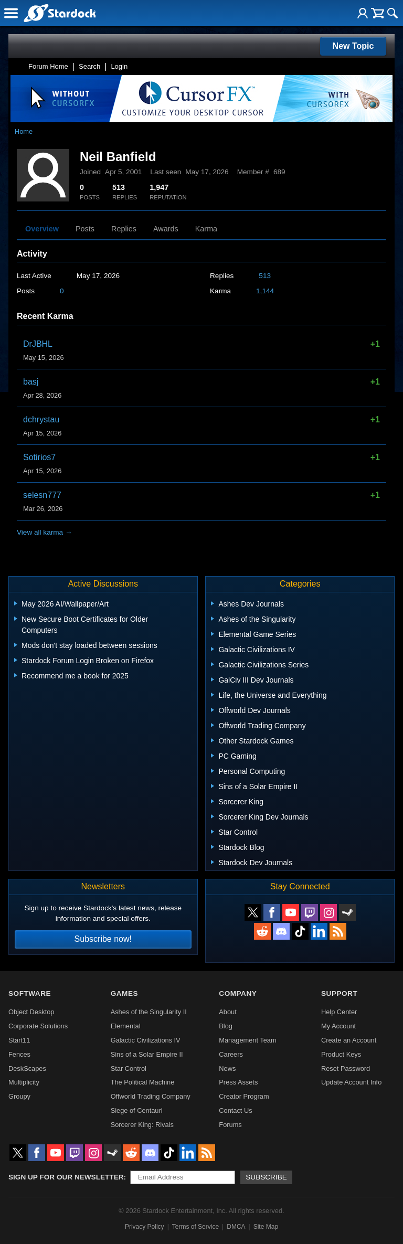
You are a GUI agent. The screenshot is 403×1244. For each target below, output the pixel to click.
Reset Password (345, 1068)
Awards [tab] (165, 229)
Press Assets (238, 1082)
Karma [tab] (206, 229)
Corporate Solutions (38, 1026)
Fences (19, 1054)
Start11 (19, 1040)
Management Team (247, 1040)
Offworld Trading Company (150, 1096)
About (227, 1012)
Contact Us (235, 1110)
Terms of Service (195, 1226)
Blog (225, 1026)
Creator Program (244, 1096)
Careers (231, 1054)
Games (124, 993)
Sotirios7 (39, 457)
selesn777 (42, 495)
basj (30, 381)
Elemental (126, 1026)
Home (24, 131)
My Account (338, 1026)
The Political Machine (143, 1082)
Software (29, 993)
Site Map (265, 1226)
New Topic (353, 45)
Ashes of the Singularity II (149, 1012)
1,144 (265, 291)
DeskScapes (27, 1068)
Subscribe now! (103, 938)
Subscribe (266, 1177)
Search (89, 66)
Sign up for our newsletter (66, 1177)
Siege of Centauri (137, 1110)
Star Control (128, 1068)
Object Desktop (31, 1012)
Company (238, 993)
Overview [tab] (42, 229)
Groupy (19, 1096)
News (227, 1068)
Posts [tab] (85, 229)
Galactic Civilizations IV (146, 1040)
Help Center (339, 1012)
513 (265, 276)
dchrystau (41, 419)
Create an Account (348, 1040)
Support (339, 993)
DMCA (236, 1226)
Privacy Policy (144, 1226)
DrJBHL (37, 343)
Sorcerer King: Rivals (142, 1125)
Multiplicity (23, 1082)
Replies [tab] (123, 229)
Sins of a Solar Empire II (147, 1054)
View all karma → (44, 532)
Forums (230, 1125)
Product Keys (341, 1054)
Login (119, 66)
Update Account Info (351, 1082)
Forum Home (48, 66)
